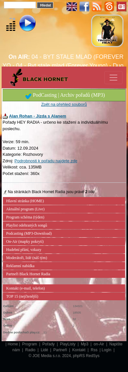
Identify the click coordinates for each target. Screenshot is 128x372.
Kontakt (79, 350)
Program (30, 344)
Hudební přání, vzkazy (23, 249)
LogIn (107, 350)
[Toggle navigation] (113, 77)
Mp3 (85, 344)
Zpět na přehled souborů (64, 104)
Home (12, 344)
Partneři (60, 350)
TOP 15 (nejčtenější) (22, 296)
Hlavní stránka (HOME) (25, 201)
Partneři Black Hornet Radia (28, 274)
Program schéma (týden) (25, 217)
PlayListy (68, 344)
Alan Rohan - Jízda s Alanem (37, 116)
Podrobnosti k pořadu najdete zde (46, 160)
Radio (31, 350)
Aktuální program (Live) (25, 209)
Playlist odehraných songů (26, 225)
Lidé (45, 350)
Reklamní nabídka (20, 266)
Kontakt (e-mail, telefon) (25, 288)
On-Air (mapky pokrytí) (25, 241)
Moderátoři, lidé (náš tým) (26, 257)
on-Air (99, 344)
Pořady (49, 344)
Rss (95, 350)
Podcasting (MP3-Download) (29, 233)
